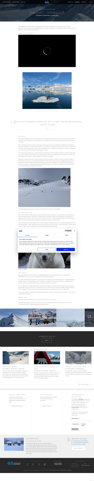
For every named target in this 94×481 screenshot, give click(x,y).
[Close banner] (74, 230)
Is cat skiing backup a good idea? (81, 442)
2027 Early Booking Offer (33, 441)
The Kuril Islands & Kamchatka (80, 441)
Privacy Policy (52, 470)
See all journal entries (84, 384)
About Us (70, 2)
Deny (47, 249)
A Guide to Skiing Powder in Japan (75, 366)
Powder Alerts (83, 425)
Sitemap (69, 470)
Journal (77, 2)
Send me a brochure (17, 406)
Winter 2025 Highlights (10, 366)
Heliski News (76, 424)
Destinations (6, 2)
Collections (15, 2)
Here (47, 340)
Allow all (66, 249)
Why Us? (23, 2)
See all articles (79, 448)
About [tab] (66, 235)
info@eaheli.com (85, 465)
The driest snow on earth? (79, 444)
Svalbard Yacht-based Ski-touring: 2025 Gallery (46, 367)
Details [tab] (47, 235)
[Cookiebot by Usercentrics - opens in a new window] (66, 231)
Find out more (47, 406)
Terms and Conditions (61, 470)
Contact (83, 2)
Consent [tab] (27, 235)
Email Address (75, 418)
